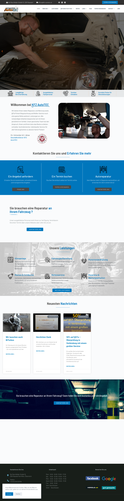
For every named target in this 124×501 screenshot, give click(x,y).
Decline (18, 494)
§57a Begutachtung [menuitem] (67, 9)
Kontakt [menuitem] (111, 9)
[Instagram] (65, 2)
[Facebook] (59, 2)
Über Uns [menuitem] (46, 9)
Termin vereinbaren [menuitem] (100, 8)
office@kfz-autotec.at (45, 2)
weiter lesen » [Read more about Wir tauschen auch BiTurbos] (10, 354)
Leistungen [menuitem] (55, 8)
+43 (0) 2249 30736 (16, 481)
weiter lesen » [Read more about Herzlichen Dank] (40, 351)
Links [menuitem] (84, 9)
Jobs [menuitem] (118, 8)
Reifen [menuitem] (78, 8)
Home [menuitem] (38, 8)
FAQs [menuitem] (90, 8)
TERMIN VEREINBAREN (110, 2)
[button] (2, 51)
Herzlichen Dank (43, 337)
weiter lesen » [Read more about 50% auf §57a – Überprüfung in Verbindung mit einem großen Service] (70, 366)
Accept (9, 494)
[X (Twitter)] (62, 2)
